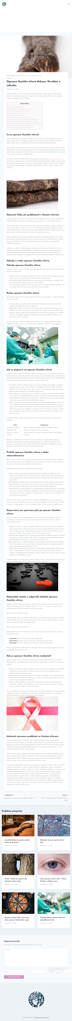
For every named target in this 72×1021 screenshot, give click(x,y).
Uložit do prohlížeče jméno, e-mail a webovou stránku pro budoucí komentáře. (58, 970)
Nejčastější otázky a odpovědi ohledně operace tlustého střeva (24, 123)
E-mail (29, 971)
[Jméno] (14, 971)
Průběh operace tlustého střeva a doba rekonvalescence (22, 119)
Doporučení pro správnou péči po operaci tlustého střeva (23, 121)
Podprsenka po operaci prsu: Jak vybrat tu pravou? (19, 796)
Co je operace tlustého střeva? (15, 107)
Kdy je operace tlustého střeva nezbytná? (18, 125)
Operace (9, 78)
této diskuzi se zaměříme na (45, 606)
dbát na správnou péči (55, 159)
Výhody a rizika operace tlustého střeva (18, 111)
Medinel (10, 89)
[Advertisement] (36, 20)
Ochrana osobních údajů (42, 1017)
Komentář (8, 950)
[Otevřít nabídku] (68, 4)
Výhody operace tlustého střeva (16, 113)
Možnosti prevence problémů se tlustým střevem (20, 127)
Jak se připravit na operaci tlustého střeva (18, 117)
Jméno (7, 971)
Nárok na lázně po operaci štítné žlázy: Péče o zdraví (52, 797)
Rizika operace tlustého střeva (15, 115)
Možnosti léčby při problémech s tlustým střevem (20, 109)
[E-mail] (36, 971)
